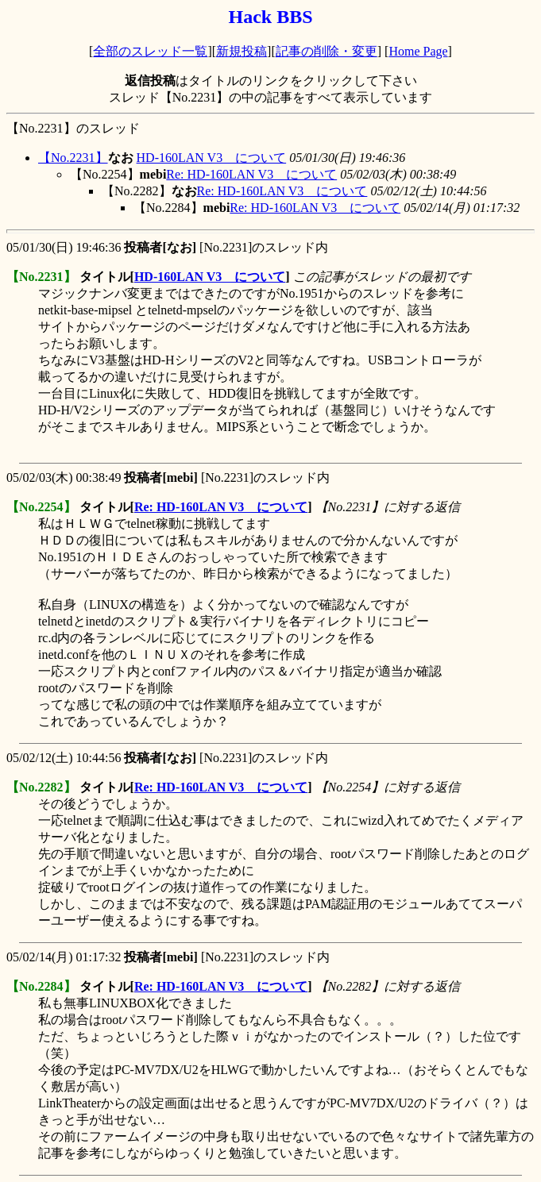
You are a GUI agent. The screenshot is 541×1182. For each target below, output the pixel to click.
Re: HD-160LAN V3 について (251, 174)
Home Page (417, 51)
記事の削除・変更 (326, 51)
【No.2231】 (73, 157)
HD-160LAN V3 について (212, 157)
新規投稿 (241, 51)
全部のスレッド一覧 (150, 51)
